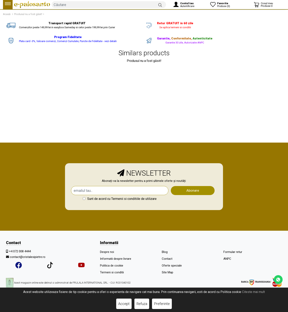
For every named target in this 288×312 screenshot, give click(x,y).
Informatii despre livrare (115, 259)
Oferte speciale (172, 265)
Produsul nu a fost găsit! (28, 14)
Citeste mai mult (253, 292)
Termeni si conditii (112, 272)
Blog (165, 252)
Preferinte (162, 304)
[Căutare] (160, 5)
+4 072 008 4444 (20, 251)
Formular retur (232, 252)
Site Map (167, 272)
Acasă (6, 14)
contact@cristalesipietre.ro (27, 257)
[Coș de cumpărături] (263, 5)
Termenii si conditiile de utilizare (134, 199)
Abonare (192, 190)
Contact (167, 259)
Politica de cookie (111, 265)
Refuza (141, 304)
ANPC (227, 259)
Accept (124, 304)
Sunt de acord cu (120, 199)
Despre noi (107, 252)
